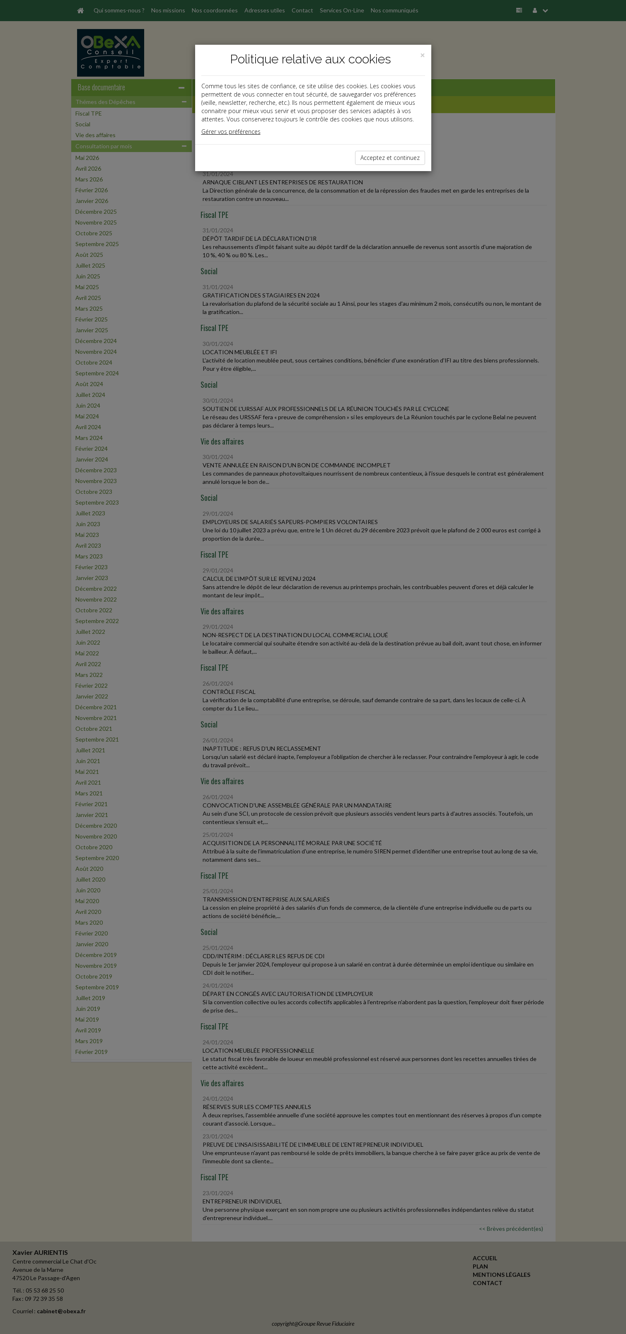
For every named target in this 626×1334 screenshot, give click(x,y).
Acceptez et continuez (390, 158)
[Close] (422, 55)
